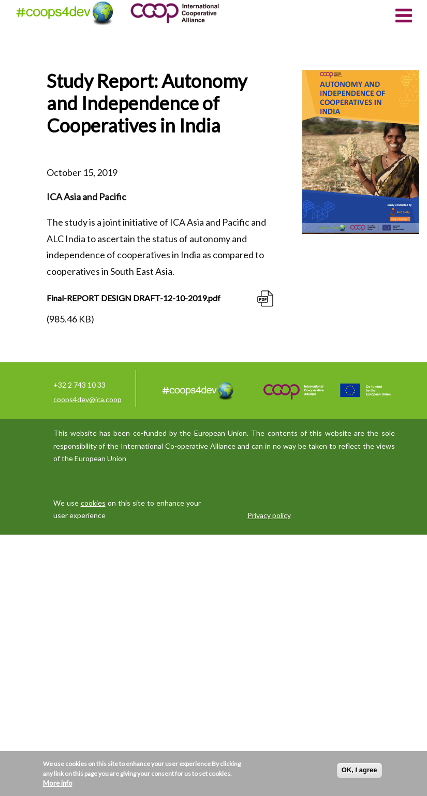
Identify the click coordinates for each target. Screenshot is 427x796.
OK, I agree (359, 770)
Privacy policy (269, 515)
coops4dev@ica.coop (87, 399)
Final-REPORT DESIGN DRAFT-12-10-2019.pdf (133, 298)
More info (57, 783)
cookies (93, 502)
